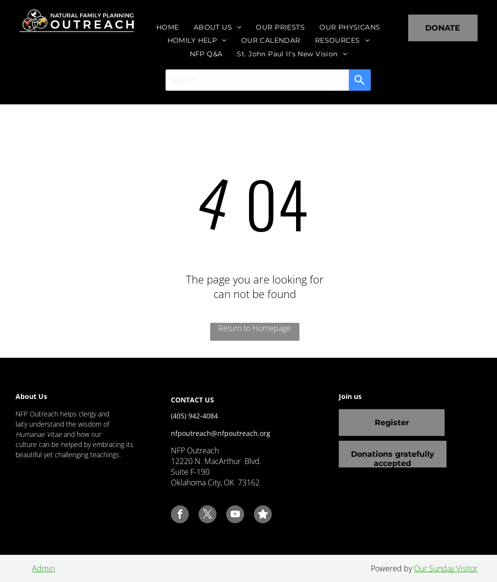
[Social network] (263, 515)
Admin (43, 568)
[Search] (360, 80)
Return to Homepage (254, 328)
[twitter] (207, 515)
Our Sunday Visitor (446, 568)
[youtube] (235, 515)
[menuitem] (167, 27)
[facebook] (180, 515)
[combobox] (257, 80)
